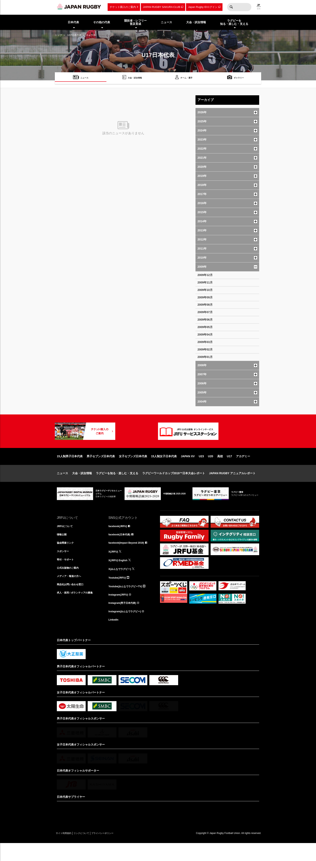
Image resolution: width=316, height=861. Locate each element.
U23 (201, 469)
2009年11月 (205, 282)
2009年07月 (205, 312)
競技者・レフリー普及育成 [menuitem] (135, 22)
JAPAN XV (188, 469)
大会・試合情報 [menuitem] (196, 22)
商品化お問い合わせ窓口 (72, 601)
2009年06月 (205, 319)
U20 (210, 469)
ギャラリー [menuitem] (239, 78)
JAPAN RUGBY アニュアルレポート (232, 486)
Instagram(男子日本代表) (124, 619)
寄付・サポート (67, 575)
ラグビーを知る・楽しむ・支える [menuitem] (234, 22)
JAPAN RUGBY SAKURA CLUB (161, 6)
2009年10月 (205, 290)
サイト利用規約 (66, 851)
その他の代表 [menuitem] (101, 22)
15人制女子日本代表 (164, 469)
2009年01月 (205, 357)
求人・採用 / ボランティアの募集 (78, 610)
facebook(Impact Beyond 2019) (129, 557)
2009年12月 (205, 275)
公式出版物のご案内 (69, 583)
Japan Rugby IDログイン (202, 6)
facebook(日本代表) (121, 548)
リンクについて (89, 851)
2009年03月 (205, 342)
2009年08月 (205, 304)
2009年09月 (205, 297)
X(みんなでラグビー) (121, 583)
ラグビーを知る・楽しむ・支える (117, 486)
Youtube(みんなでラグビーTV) (128, 601)
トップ (58, 35)
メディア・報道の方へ (71, 592)
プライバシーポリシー (116, 851)
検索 (231, 7)
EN (258, 8)
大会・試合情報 (82, 486)
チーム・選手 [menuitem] (186, 78)
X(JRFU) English (119, 575)
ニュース (62, 486)
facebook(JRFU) (119, 539)
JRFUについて (66, 539)
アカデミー (243, 469)
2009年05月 (205, 327)
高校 (220, 469)
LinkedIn (114, 637)
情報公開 (62, 548)
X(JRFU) (114, 566)
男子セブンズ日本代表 (101, 469)
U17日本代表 (74, 35)
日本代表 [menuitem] (73, 22)
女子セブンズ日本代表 (133, 469)
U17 (229, 469)
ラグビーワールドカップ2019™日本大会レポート (173, 486)
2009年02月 (205, 349)
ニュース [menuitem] (166, 22)
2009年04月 (205, 334)
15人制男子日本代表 (70, 469)
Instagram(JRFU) (119, 610)
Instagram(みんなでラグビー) (127, 628)
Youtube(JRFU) (118, 592)
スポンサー (64, 566)
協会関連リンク (67, 557)
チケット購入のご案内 (123, 6)
